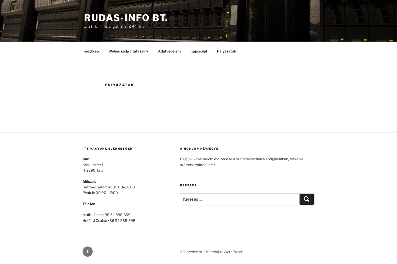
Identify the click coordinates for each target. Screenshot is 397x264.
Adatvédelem (169, 51)
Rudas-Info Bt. (126, 17)
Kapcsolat (198, 51)
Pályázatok (226, 51)
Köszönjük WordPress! (224, 252)
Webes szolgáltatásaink (128, 51)
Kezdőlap (91, 51)
